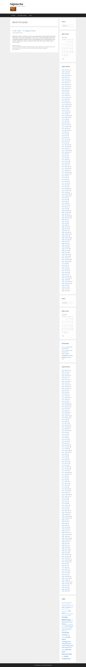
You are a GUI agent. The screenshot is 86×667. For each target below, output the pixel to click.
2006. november (66, 278)
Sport (15, 45)
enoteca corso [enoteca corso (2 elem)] (68, 613)
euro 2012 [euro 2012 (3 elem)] (69, 615)
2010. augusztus (66, 196)
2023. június (65, 77)
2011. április (65, 181)
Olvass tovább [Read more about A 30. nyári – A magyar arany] (16, 42)
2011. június (65, 177)
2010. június (65, 199)
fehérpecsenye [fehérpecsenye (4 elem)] (66, 622)
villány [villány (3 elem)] (63, 649)
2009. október (65, 214)
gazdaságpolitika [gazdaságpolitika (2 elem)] (70, 624)
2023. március (65, 79)
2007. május (65, 267)
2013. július (64, 132)
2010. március (65, 205)
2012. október (65, 148)
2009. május (65, 223)
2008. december (66, 232)
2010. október (65, 192)
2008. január (65, 252)
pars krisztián (18, 48)
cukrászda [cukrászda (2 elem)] (65, 609)
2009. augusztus (66, 217)
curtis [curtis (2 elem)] (68, 609)
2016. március (65, 108)
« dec (63, 59)
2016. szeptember (66, 104)
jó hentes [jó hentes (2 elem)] (66, 630)
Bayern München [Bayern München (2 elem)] (67, 605)
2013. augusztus (66, 130)
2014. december (66, 112)
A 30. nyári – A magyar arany (24, 30)
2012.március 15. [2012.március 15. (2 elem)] (64, 602)
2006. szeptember (66, 281)
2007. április (65, 269)
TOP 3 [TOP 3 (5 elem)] (70, 647)
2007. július (64, 263)
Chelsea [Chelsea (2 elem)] (63, 609)
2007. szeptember (66, 259)
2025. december (66, 70)
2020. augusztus (66, 88)
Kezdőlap (13, 15)
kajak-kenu (41, 46)
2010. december (66, 188)
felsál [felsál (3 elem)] (71, 622)
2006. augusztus (66, 283)
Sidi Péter (24, 48)
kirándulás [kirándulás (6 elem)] (65, 633)
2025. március (65, 71)
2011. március (65, 183)
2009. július (64, 219)
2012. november (66, 146)
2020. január (65, 90)
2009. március (65, 227)
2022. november (66, 81)
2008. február (65, 250)
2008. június (65, 243)
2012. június (65, 155)
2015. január (65, 110)
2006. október (65, 279)
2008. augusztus (66, 239)
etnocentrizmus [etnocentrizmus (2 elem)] (64, 615)
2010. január (65, 208)
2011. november (66, 168)
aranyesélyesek (17, 46)
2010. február (65, 206)
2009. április (65, 225)
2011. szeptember (66, 172)
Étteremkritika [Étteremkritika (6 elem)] (67, 654)
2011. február (65, 185)
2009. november (66, 212)
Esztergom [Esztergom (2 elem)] (71, 613)
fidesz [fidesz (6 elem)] (64, 624)
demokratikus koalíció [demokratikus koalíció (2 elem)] (65, 611)
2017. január (65, 101)
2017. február (65, 99)
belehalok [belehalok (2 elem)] (71, 605)
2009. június (65, 221)
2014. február (65, 123)
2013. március (65, 139)
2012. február (65, 163)
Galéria (30, 15)
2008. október (65, 236)
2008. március (65, 248)
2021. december (66, 84)
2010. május (65, 201)
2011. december (66, 166)
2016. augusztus (66, 106)
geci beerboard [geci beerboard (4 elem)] (69, 626)
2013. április (65, 137)
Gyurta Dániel (29, 46)
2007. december (66, 254)
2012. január (65, 164)
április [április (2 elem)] (63, 656)
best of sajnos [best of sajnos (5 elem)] (66, 607)
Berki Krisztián (23, 46)
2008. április (65, 247)
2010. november (66, 190)
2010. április (65, 203)
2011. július (64, 175)
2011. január (65, 186)
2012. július (64, 154)
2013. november (66, 126)
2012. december (66, 144)
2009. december (66, 210)
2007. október (65, 258)
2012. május (65, 157)
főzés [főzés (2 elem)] (67, 624)
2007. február (65, 272)
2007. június (65, 265)
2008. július (64, 241)
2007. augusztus (66, 261)
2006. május (65, 289)
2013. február (65, 141)
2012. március (65, 161)
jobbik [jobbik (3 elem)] (67, 629)
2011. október (65, 170)
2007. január (65, 274)
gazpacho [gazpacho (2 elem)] (63, 626)
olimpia (14, 48)
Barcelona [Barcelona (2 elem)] (63, 605)
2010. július (64, 197)
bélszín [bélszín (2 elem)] (72, 607)
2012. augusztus (66, 152)
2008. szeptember (66, 237)
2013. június (65, 134)
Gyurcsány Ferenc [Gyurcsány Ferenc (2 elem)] (64, 627)
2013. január (65, 143)
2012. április (65, 159)
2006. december (66, 276)
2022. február (65, 82)
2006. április (65, 290)
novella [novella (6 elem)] (64, 635)
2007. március (65, 270)
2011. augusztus (66, 174)
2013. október (65, 128)
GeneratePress (49, 665)
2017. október (65, 95)
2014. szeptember (66, 115)
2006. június (65, 287)
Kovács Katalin (46, 46)
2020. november (66, 86)
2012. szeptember (66, 150)
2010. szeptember (66, 194)
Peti (63, 347)
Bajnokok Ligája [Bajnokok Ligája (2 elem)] (69, 602)
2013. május (65, 135)
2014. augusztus (66, 117)
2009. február (65, 228)
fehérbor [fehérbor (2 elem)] (72, 620)
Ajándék (67, 353)
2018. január (65, 93)
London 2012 (52, 46)
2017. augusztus (66, 97)
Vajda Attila (28, 48)
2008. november (66, 234)
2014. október (65, 113)
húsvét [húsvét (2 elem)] (68, 627)
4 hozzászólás (16, 49)
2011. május (65, 179)
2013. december (66, 124)
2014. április (65, 121)
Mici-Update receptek (22, 15)
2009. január (65, 230)
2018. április (65, 92)
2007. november (66, 256)
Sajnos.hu (16, 4)
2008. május (65, 245)
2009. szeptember (66, 216)
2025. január (65, 73)
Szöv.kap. (18, 45)
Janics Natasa (35, 46)
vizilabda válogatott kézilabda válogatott (39, 48)
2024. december (66, 75)
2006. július (64, 285)
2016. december (66, 102)
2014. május (65, 119)
